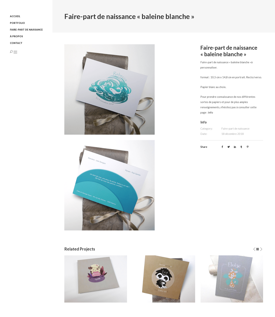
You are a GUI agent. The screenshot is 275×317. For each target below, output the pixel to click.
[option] (96, 279)
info (210, 112)
